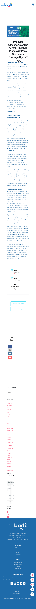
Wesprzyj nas (17, 568)
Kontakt (18, 566)
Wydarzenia (10, 470)
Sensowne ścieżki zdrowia (9, 459)
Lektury (9, 439)
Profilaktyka (10, 448)
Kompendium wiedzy (18, 562)
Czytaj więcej (17, 289)
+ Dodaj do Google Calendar (18, 303)
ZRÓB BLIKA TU (11, 111)
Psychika (9, 450)
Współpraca (18, 554)
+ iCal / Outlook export (18, 309)
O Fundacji (18, 548)
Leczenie (9, 437)
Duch (8, 426)
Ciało (8, 416)
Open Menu (34, 5)
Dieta (8, 423)
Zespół (18, 552)
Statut (18, 550)
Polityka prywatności (18, 593)
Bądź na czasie (18, 564)
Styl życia (9, 463)
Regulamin (18, 591)
